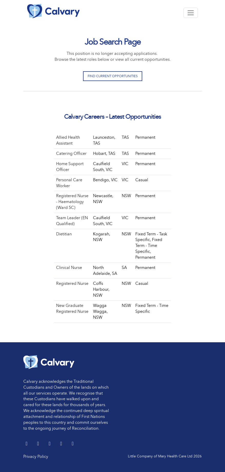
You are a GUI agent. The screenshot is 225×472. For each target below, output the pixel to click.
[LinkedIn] (38, 443)
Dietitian (64, 234)
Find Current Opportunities (113, 76)
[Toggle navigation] (190, 13)
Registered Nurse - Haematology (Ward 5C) (72, 201)
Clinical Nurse (69, 267)
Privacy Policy (35, 456)
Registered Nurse (72, 283)
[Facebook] (50, 443)
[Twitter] (27, 443)
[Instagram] (72, 443)
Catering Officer (71, 153)
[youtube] (61, 443)
